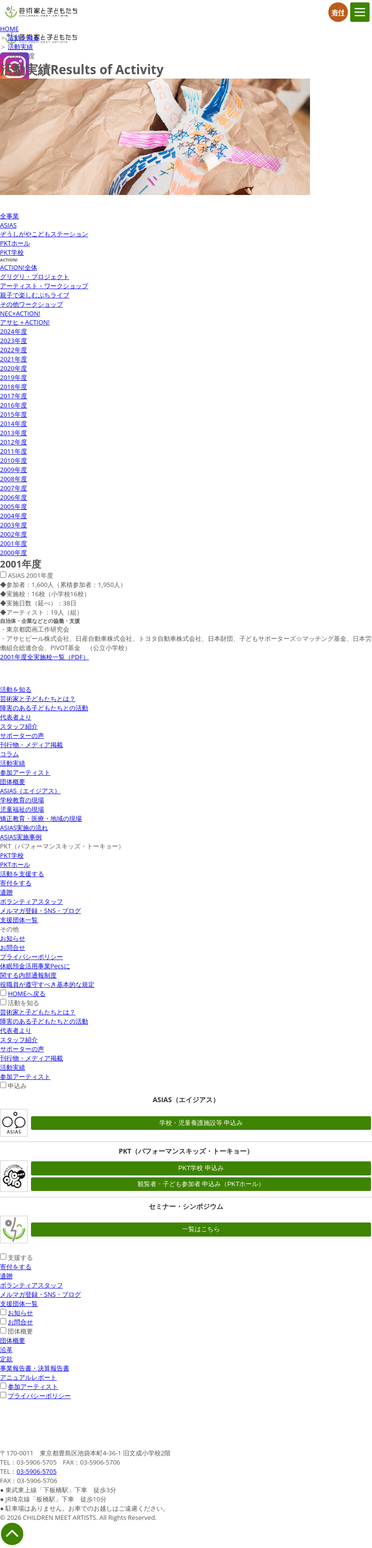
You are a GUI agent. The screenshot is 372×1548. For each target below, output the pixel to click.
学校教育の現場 (22, 800)
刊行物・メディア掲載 (31, 744)
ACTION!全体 (18, 267)
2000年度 (13, 552)
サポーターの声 (22, 735)
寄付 (338, 12)
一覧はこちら (201, 1229)
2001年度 (13, 543)
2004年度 (13, 515)
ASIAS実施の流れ (24, 827)
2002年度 (13, 534)
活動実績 (20, 46)
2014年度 (13, 423)
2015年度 (13, 414)
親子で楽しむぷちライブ (34, 295)
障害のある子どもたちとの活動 (44, 707)
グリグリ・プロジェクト (34, 276)
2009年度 (13, 469)
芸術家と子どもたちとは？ (38, 698)
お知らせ (12, 938)
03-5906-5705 (36, 1471)
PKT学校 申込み (201, 1168)
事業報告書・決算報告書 (34, 1368)
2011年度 (13, 451)
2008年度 (13, 478)
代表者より (15, 717)
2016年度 (13, 405)
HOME (9, 28)
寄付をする (15, 883)
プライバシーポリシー (31, 956)
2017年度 (13, 395)
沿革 (6, 1349)
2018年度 (13, 386)
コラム (9, 754)
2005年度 (13, 506)
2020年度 (13, 368)
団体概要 (12, 781)
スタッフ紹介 (19, 726)
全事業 (9, 216)
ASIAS (8, 225)
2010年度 (13, 460)
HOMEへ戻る (27, 993)
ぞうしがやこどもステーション (44, 233)
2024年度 (13, 331)
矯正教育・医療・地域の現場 (41, 818)
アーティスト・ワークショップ (44, 285)
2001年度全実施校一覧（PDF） (44, 656)
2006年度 (13, 497)
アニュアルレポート (28, 1377)
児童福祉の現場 (22, 809)
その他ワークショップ (31, 304)
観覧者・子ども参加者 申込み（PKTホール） (201, 1184)
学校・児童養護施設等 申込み (201, 1122)
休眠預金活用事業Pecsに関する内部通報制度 (35, 970)
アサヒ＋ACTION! (25, 322)
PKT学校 (12, 252)
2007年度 (13, 488)
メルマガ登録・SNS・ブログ (40, 910)
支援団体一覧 (19, 919)
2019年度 (13, 377)
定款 (6, 1358)
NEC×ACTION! (20, 313)
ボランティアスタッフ (31, 901)
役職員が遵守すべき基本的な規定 (47, 984)
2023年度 (13, 340)
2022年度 (13, 349)
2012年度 (13, 442)
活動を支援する (22, 873)
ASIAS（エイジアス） (30, 790)
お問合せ (12, 947)
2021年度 (13, 359)
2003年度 (13, 525)
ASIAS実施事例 (21, 836)
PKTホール (15, 243)
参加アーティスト (25, 772)
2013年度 (13, 432)
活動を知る (23, 37)
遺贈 (6, 892)
